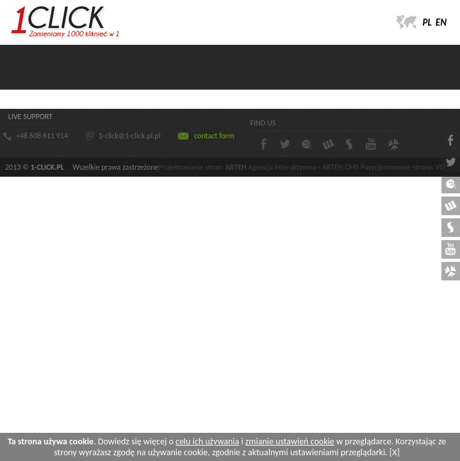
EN (441, 22)
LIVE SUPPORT (30, 116)
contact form (214, 135)
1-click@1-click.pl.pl (130, 135)
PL (427, 22)
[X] (395, 452)
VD (440, 167)
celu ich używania (207, 441)
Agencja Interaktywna (282, 167)
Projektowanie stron (190, 167)
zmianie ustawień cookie (289, 441)
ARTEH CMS (340, 167)
